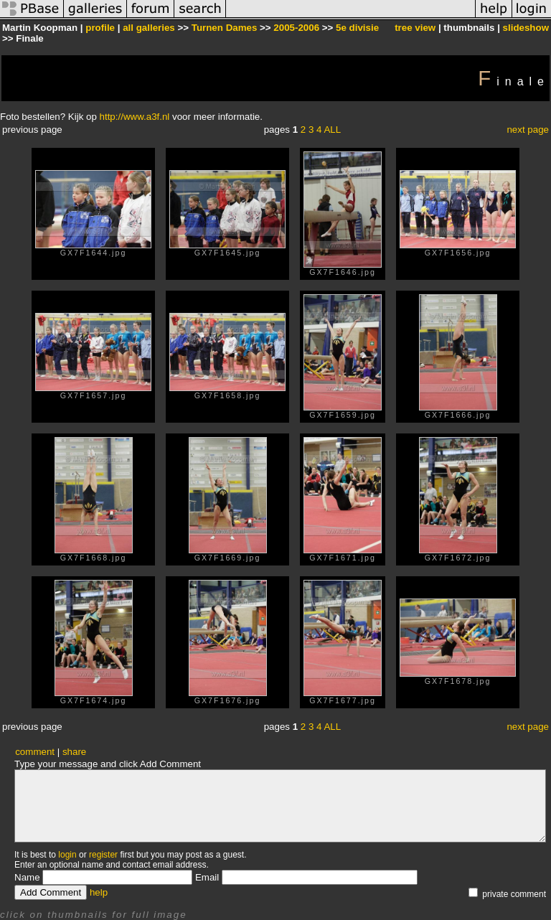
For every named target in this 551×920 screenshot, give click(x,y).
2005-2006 (296, 27)
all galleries (149, 27)
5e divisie (357, 27)
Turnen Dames (225, 27)
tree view (415, 27)
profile (100, 27)
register (103, 855)
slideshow (526, 27)
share (74, 751)
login (67, 855)
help (99, 892)
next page (528, 129)
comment (35, 751)
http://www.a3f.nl (135, 116)
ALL (332, 129)
